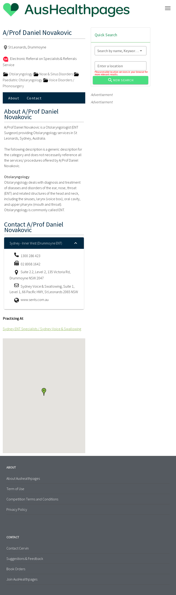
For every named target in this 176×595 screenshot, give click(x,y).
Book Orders (15, 569)
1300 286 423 (30, 255)
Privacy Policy (16, 509)
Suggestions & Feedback (24, 558)
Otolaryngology (18, 74)
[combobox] (120, 50)
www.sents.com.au (35, 299)
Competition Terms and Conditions (32, 499)
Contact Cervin (17, 548)
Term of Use (15, 488)
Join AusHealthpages (21, 579)
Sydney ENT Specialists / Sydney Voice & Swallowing (42, 328)
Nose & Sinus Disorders (53, 74)
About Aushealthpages (23, 478)
